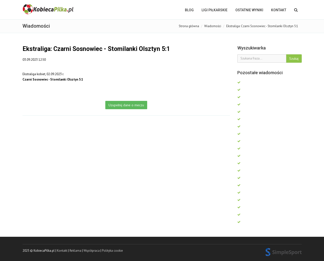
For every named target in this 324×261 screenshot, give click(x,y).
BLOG (189, 10)
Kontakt (278, 10)
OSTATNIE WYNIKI (249, 10)
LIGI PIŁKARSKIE (215, 10)
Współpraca (92, 251)
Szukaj (294, 58)
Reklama (75, 251)
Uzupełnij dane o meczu (126, 105)
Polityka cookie (112, 251)
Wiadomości (212, 26)
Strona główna (189, 26)
